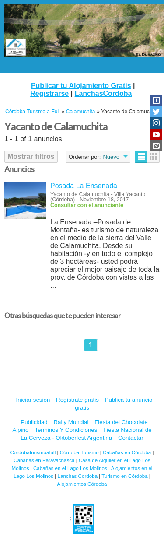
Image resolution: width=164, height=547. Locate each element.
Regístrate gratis (77, 399)
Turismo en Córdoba (124, 476)
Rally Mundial (70, 422)
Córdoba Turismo (79, 452)
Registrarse (49, 93)
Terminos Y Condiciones (66, 430)
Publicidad (34, 422)
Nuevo (111, 157)
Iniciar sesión (33, 399)
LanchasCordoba (103, 93)
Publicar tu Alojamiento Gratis (81, 85)
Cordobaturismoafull (33, 452)
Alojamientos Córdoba (82, 484)
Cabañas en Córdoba (127, 452)
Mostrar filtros (31, 156)
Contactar (130, 438)
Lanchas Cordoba (78, 476)
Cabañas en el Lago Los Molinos (70, 468)
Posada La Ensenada (83, 185)
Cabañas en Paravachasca (44, 460)
